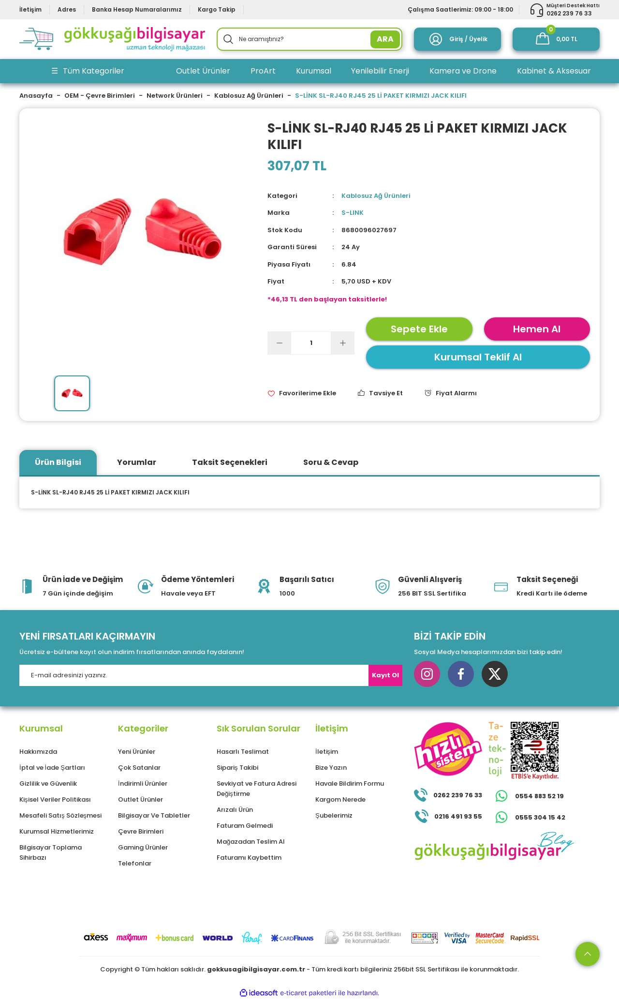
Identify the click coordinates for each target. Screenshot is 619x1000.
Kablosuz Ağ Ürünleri (376, 195)
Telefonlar (134, 863)
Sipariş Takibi (237, 767)
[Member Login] (457, 39)
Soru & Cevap (330, 462)
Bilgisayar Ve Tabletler (154, 815)
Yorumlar (136, 462)
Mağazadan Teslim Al (251, 841)
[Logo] (112, 39)
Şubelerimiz (334, 815)
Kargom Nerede (340, 799)
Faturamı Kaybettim (249, 857)
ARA (385, 39)
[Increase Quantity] (342, 343)
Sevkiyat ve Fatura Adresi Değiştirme (256, 788)
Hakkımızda (38, 751)
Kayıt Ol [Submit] (385, 675)
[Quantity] (311, 343)
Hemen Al (536, 329)
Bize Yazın (331, 767)
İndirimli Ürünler (142, 783)
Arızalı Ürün (235, 809)
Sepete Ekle (419, 329)
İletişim (326, 751)
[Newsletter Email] (210, 675)
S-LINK (352, 212)
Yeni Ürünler (136, 751)
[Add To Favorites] (301, 393)
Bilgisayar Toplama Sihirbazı (50, 852)
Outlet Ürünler (140, 799)
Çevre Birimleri (140, 831)
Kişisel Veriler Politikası (55, 799)
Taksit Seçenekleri (229, 462)
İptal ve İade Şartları (52, 767)
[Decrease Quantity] (279, 343)
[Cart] (556, 39)
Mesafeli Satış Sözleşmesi (60, 815)
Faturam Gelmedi (245, 825)
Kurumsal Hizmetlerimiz (56, 831)
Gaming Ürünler (143, 847)
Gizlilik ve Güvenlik (48, 783)
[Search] (309, 39)
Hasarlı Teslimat (243, 751)
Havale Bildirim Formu (349, 783)
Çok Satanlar (139, 767)
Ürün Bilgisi (58, 462)
